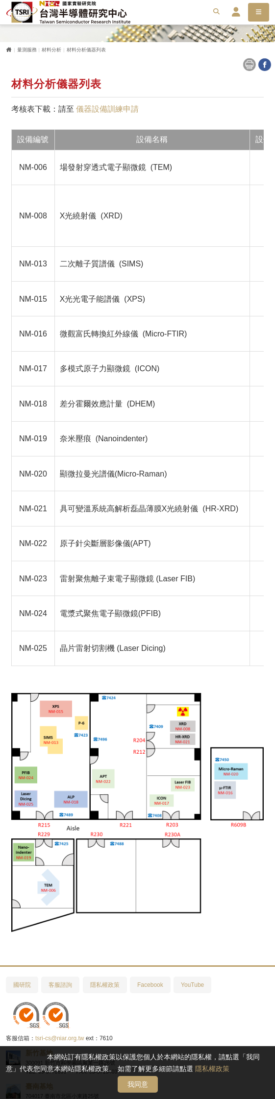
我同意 (137, 1084)
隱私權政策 (212, 1069)
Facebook (150, 984)
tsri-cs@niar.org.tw (59, 1038)
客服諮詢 (60, 984)
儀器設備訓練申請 (107, 109)
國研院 (22, 984)
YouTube (192, 984)
